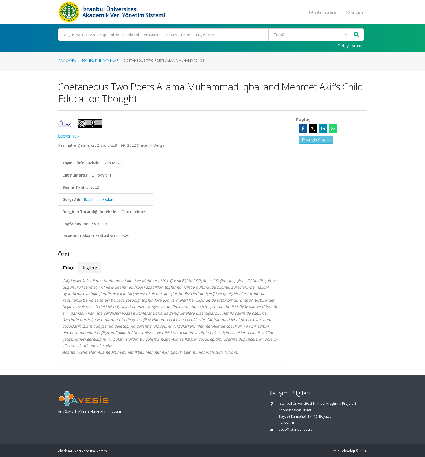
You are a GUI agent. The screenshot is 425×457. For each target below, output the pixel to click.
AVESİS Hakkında (91, 411)
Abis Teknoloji (343, 451)
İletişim (115, 411)
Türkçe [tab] (68, 267)
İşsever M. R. (69, 136)
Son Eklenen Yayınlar (99, 60)
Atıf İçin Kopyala (316, 139)
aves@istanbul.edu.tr (296, 429)
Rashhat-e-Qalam (99, 199)
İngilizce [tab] (90, 267)
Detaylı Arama (350, 45)
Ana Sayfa (67, 60)
